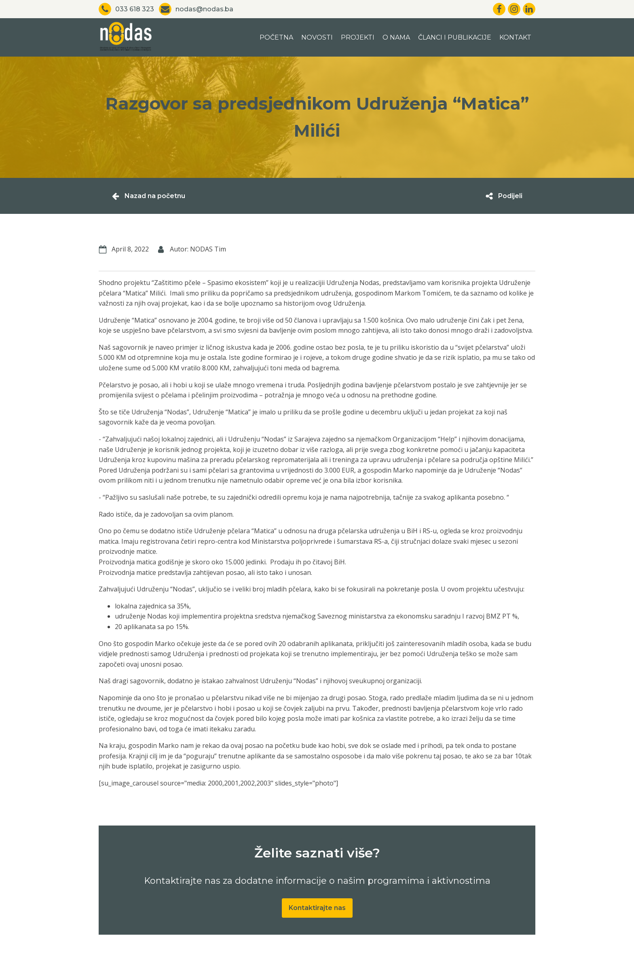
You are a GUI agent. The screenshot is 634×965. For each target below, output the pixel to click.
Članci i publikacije (454, 37)
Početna (276, 37)
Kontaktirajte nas (317, 908)
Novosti (317, 37)
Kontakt (515, 37)
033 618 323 (134, 9)
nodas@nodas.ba (204, 9)
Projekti (357, 37)
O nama (396, 37)
